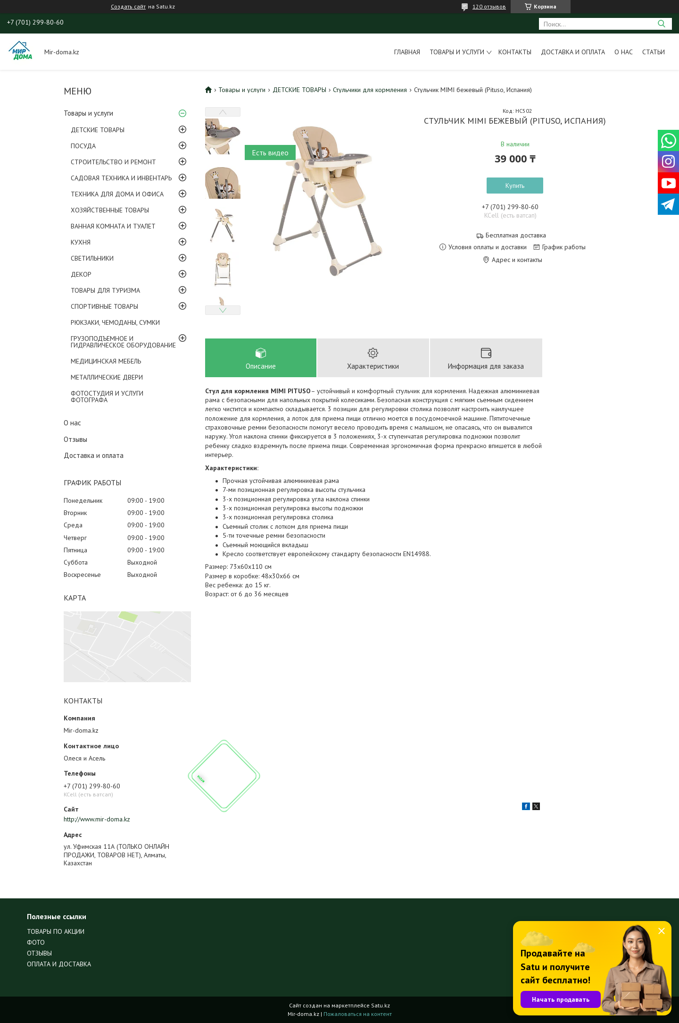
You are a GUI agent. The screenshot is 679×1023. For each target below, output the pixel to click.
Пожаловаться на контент (357, 1013)
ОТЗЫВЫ (39, 953)
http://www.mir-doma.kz (97, 819)
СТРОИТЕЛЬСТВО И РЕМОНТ (113, 162)
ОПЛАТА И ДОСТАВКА (59, 964)
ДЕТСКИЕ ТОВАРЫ (97, 130)
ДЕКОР (81, 274)
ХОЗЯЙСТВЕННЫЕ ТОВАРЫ (110, 210)
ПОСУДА (83, 146)
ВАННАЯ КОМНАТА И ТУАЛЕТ (113, 226)
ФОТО (36, 942)
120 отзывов (489, 6)
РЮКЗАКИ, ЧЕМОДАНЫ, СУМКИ (115, 322)
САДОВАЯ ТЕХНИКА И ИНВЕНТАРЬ (121, 178)
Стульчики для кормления (370, 89)
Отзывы (75, 439)
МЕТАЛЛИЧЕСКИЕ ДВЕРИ (107, 377)
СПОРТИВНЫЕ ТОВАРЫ (104, 306)
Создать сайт (128, 6)
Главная (407, 52)
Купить (514, 185)
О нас (623, 52)
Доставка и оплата (573, 52)
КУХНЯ (81, 242)
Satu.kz (380, 1005)
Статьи (653, 52)
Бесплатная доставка (516, 235)
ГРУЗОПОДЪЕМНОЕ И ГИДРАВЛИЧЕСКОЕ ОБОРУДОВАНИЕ (123, 341)
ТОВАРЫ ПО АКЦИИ (55, 931)
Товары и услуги (457, 52)
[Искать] (661, 24)
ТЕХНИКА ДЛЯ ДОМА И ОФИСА (117, 194)
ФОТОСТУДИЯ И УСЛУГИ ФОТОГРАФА (107, 396)
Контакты (514, 52)
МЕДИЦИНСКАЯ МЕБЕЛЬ (106, 361)
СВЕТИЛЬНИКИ (92, 258)
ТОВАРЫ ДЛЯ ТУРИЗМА (105, 290)
